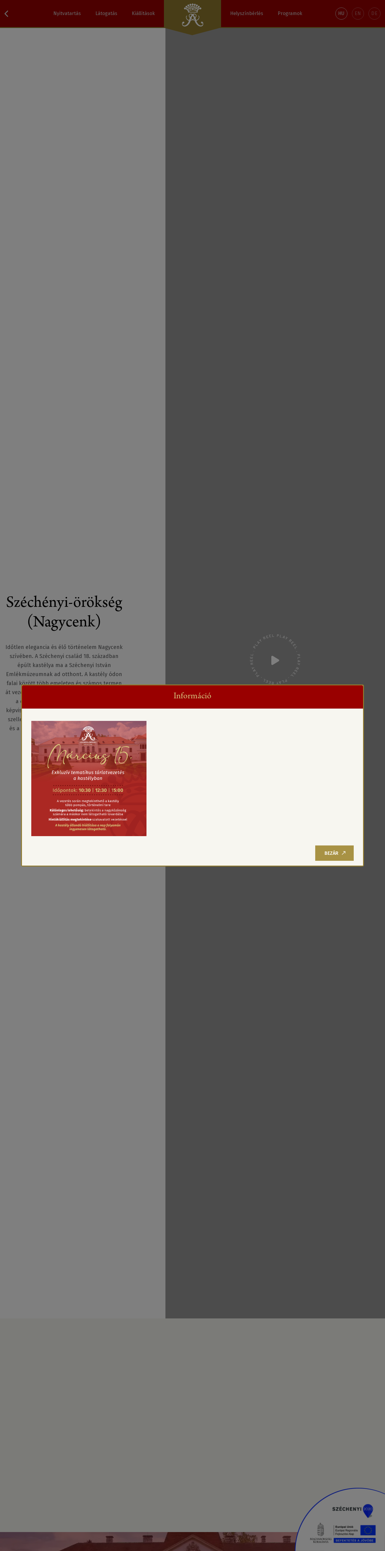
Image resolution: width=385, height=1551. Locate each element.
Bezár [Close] (335, 853)
